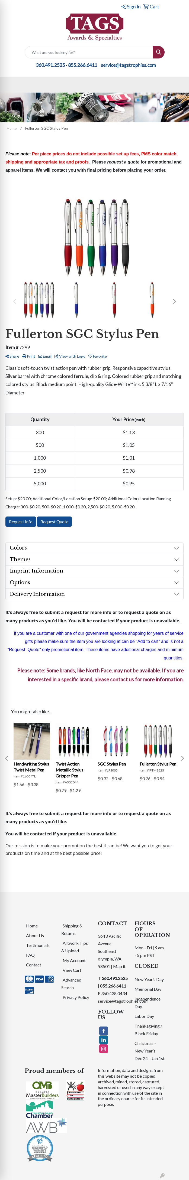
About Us (35, 935)
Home (32, 925)
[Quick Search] (89, 52)
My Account (74, 960)
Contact (33, 964)
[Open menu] (178, 84)
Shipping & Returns (71, 929)
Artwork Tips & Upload (74, 946)
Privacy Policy (76, 997)
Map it (119, 966)
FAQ (30, 954)
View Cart (72, 970)
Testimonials (38, 945)
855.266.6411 (82, 65)
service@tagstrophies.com (128, 65)
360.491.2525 (50, 65)
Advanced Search (71, 983)
